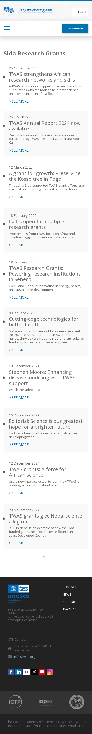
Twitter (34, 672)
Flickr (26, 672)
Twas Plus (71, 609)
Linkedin (18, 672)
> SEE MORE (19, 101)
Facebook (11, 672)
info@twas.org (24, 656)
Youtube (42, 672)
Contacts (71, 587)
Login (82, 12)
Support (70, 602)
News (67, 594)
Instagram (50, 672)
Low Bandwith (75, 28)
